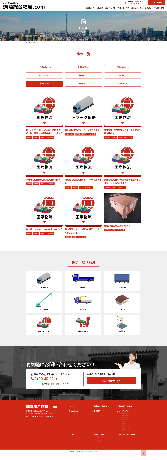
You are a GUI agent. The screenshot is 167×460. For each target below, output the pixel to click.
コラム (97, 445)
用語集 (97, 447)
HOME (29, 43)
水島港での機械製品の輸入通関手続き (44, 183)
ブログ (70, 441)
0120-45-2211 (134, 3)
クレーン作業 (44, 76)
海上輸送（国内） (124, 434)
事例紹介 (120, 8)
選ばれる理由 (110, 8)
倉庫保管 (122, 76)
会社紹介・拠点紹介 (100, 413)
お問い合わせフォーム (111, 385)
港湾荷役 (122, 84)
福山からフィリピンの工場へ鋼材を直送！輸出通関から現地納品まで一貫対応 (44, 134)
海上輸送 (83, 84)
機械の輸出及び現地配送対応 (118, 230)
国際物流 (44, 84)
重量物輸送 (83, 67)
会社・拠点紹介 (146, 8)
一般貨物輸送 (44, 67)
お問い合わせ (156, 2)
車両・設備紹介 (132, 8)
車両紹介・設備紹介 (125, 413)
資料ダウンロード (100, 443)
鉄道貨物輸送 (122, 67)
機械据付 (83, 76)
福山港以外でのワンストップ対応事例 (83, 131)
